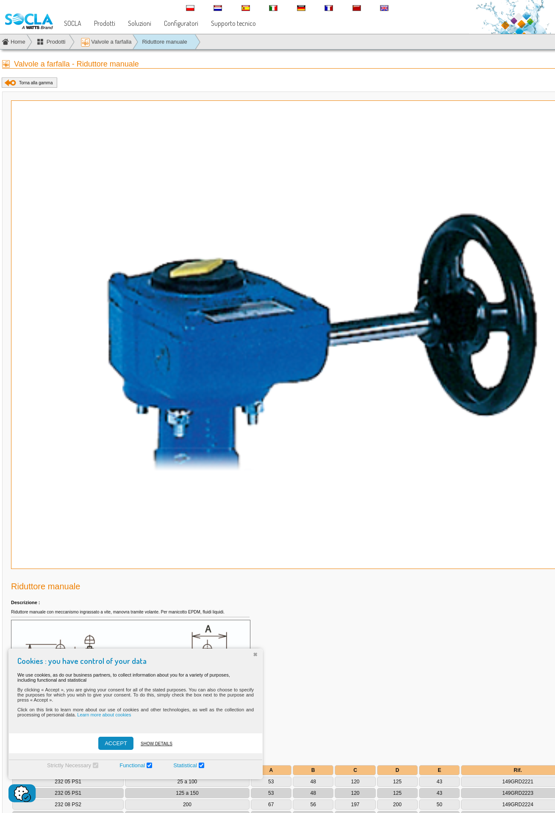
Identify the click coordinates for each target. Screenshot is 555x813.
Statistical (185, 765)
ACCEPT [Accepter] (116, 743)
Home (18, 42)
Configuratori (181, 23)
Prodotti (104, 23)
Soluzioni (139, 23)
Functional (132, 765)
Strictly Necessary (69, 765)
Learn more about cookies (104, 714)
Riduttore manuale (164, 42)
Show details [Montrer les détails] (156, 743)
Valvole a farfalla (106, 42)
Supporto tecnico (233, 23)
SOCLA (72, 23)
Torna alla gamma (36, 82)
